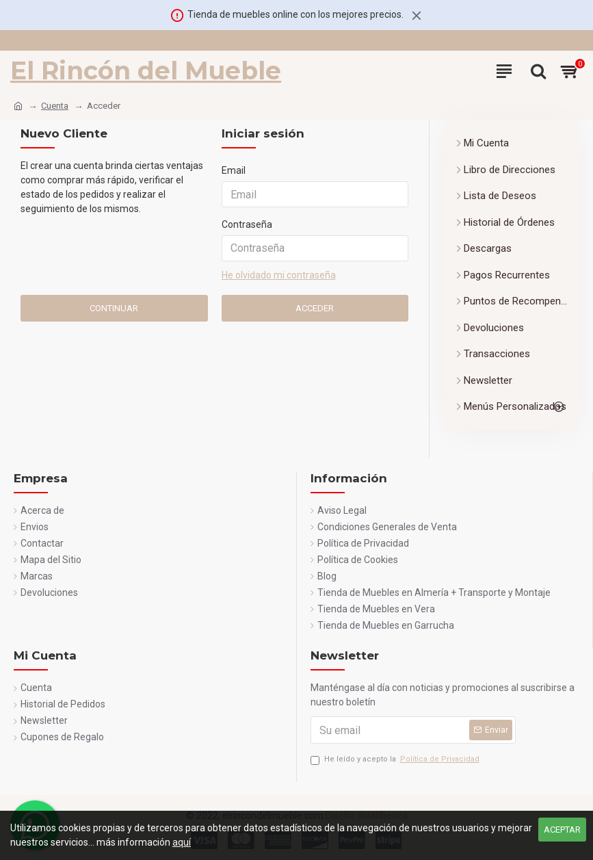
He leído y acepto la (396, 760)
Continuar (114, 308)
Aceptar (562, 829)
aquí (181, 842)
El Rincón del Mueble (145, 70)
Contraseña (247, 224)
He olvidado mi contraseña (279, 275)
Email (234, 170)
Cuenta (54, 106)
